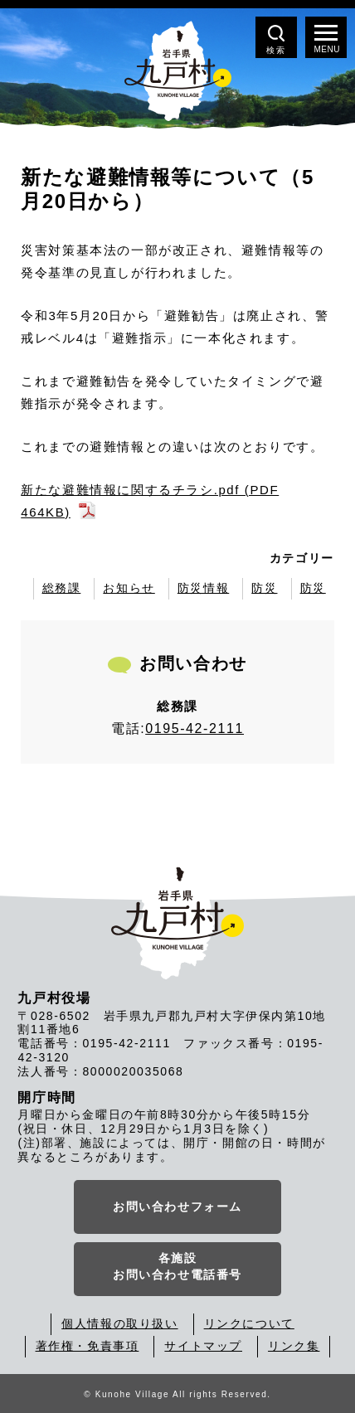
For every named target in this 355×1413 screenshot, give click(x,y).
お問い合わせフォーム (177, 1206)
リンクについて (249, 1323)
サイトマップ (203, 1345)
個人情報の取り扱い (119, 1323)
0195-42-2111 (194, 728)
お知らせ (128, 588)
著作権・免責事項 (87, 1345)
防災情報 (203, 588)
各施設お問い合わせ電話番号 (177, 1266)
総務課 (61, 588)
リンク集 (293, 1345)
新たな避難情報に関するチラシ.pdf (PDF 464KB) (150, 501)
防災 (264, 588)
